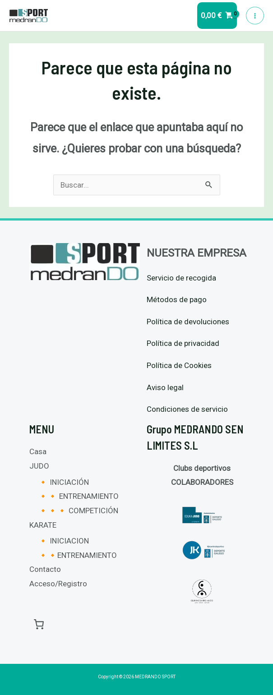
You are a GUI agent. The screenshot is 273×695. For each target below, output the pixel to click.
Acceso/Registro (58, 583)
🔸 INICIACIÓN (63, 482)
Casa (37, 451)
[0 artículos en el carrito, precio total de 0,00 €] (39, 623)
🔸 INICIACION (63, 540)
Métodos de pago (177, 299)
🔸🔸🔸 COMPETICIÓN (78, 510)
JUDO (39, 465)
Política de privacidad (183, 343)
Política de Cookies (179, 365)
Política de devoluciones (188, 321)
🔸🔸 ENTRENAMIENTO (78, 496)
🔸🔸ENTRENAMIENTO (77, 555)
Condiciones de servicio (187, 409)
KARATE (42, 524)
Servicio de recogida (181, 277)
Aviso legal (165, 387)
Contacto (45, 569)
